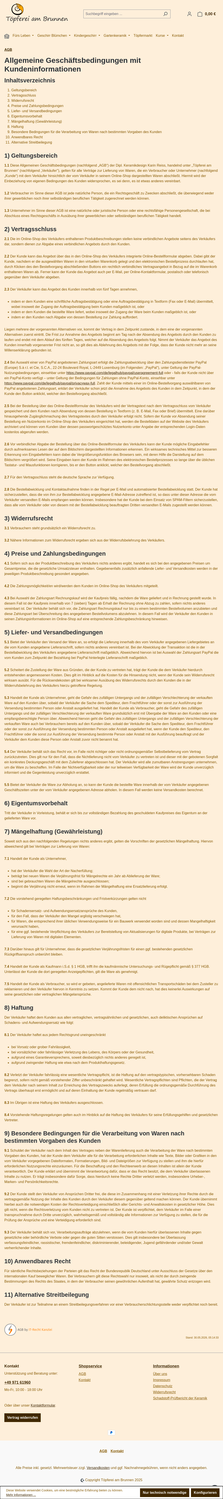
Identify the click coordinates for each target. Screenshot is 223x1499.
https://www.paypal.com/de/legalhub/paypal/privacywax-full (49, 383)
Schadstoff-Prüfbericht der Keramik (180, 1398)
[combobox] (121, 14)
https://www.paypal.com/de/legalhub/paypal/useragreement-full (114, 373)
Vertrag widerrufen (22, 1417)
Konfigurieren (205, 1492)
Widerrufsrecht (164, 1392)
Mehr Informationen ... (21, 1495)
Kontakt (84, 1380)
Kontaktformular (43, 1405)
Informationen (166, 1366)
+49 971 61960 (17, 1382)
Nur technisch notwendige (164, 1492)
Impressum (161, 1380)
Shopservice (90, 1366)
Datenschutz (162, 1386)
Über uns (160, 1374)
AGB (82, 1374)
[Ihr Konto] (189, 14)
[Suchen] (165, 14)
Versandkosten (98, 1468)
